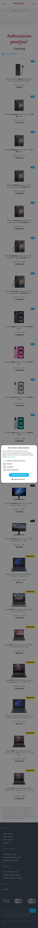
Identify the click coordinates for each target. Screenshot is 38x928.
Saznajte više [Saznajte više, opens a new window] (12, 457)
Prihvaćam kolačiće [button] (19, 475)
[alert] (19, 464)
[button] (19, 479)
